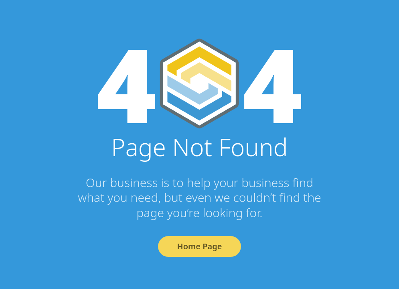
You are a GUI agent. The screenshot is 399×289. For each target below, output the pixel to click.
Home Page (199, 246)
